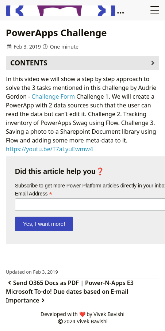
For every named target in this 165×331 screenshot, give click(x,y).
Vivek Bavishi (92, 321)
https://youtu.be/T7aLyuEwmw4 (49, 149)
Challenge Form (53, 96)
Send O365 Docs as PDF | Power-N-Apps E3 (70, 283)
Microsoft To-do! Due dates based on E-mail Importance (67, 296)
